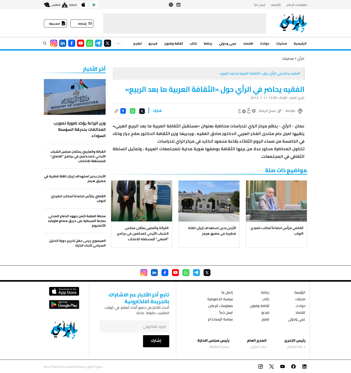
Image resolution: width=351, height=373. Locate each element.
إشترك (156, 340)
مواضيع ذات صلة (286, 170)
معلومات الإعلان (296, 4)
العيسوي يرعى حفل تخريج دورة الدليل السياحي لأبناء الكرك (77, 243)
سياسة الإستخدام (220, 319)
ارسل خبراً (259, 4)
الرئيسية (300, 43)
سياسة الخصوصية (220, 299)
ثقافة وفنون (173, 43)
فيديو (152, 43)
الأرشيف (276, 4)
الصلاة (69, 4)
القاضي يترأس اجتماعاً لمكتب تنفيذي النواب (276, 230)
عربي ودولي (227, 43)
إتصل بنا (227, 293)
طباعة (290, 110)
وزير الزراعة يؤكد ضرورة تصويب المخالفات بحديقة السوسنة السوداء (80, 129)
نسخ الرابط (270, 110)
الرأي (300, 58)
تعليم (137, 43)
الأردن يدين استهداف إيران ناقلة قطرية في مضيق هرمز (212, 230)
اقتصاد (248, 43)
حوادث (264, 43)
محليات (281, 43)
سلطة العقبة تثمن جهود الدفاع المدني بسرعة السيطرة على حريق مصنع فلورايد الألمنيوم (77, 221)
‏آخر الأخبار (94, 69)
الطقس (52, 4)
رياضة (208, 43)
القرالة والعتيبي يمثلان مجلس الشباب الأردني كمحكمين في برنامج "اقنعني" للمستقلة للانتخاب (143, 233)
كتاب (193, 43)
